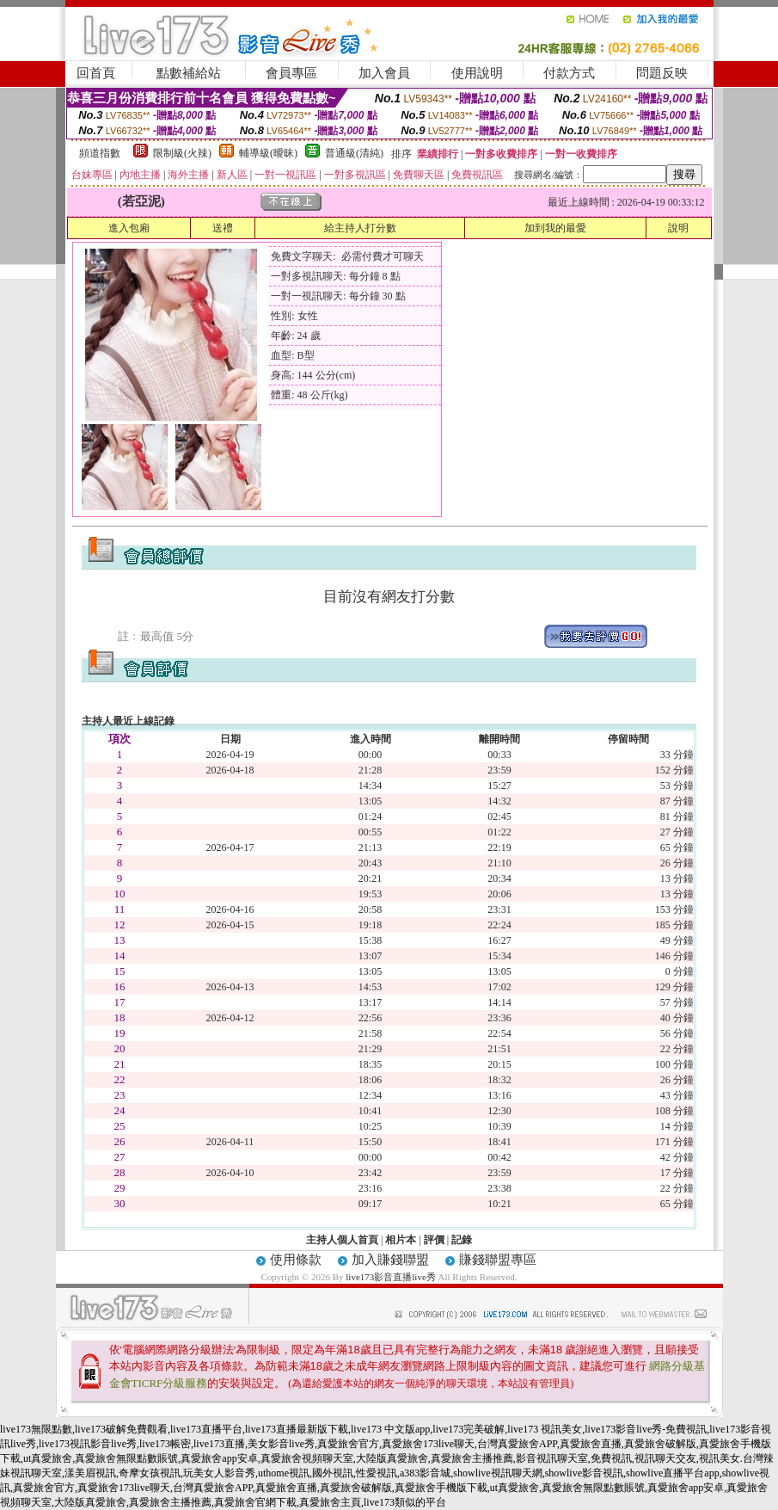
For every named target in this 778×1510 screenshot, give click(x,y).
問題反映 (662, 73)
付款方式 (569, 73)
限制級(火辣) (182, 153)
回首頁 (96, 73)
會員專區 (291, 73)
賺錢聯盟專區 (497, 1260)
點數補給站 (188, 73)
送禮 (222, 228)
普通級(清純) (354, 153)
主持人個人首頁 (342, 1240)
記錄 (461, 1240)
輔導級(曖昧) (268, 153)
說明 (678, 228)
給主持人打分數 (360, 228)
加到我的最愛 (555, 228)
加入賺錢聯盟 (390, 1260)
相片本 (400, 1240)
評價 (434, 1240)
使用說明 (477, 73)
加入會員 (384, 73)
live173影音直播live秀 (391, 1277)
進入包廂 (129, 228)
